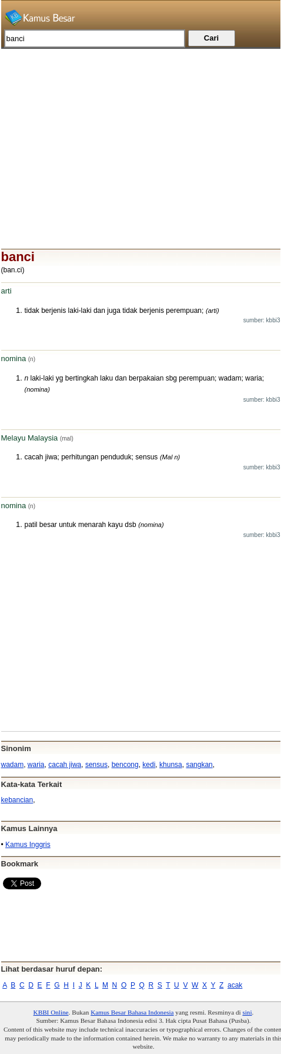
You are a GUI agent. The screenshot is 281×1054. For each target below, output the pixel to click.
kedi (148, 765)
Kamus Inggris (28, 844)
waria (36, 765)
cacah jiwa (64, 765)
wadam (12, 765)
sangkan (199, 765)
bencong (125, 765)
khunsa (170, 765)
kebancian (17, 800)
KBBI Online (51, 1012)
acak (235, 985)
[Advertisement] (140, 131)
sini (247, 1012)
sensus (96, 765)
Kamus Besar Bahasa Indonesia (132, 1012)
